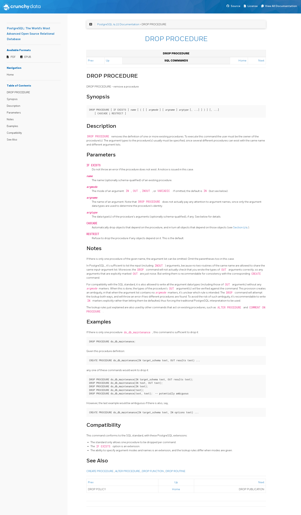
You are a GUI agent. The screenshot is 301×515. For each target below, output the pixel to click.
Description (13, 106)
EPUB (27, 57)
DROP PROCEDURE (18, 92)
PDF (13, 57)
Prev (91, 60)
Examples (12, 126)
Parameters (14, 112)
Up (107, 60)
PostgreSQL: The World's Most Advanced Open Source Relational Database (30, 34)
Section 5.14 (240, 227)
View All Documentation (281, 6)
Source (235, 6)
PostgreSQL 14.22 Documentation (118, 24)
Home (10, 74)
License (253, 6)
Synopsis (12, 99)
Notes (10, 119)
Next (261, 60)
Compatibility (14, 132)
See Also (12, 139)
